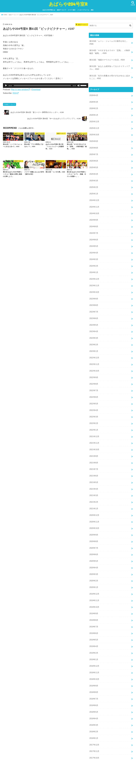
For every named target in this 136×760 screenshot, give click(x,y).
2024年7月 (93, 221)
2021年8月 (93, 439)
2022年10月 (94, 352)
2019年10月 (94, 575)
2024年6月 (93, 227)
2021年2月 (93, 476)
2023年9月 (93, 283)
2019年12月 (94, 563)
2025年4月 (93, 165)
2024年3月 (93, 246)
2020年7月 (93, 520)
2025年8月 (93, 140)
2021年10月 (94, 426)
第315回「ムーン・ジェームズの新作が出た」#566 (109, 41)
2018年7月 (93, 663)
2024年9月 (93, 208)
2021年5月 (93, 457)
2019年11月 (94, 569)
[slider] (42, 85)
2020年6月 (93, 526)
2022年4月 (93, 389)
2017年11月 (94, 712)
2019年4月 (93, 613)
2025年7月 (93, 146)
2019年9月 (93, 582)
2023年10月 (94, 277)
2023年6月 (93, 302)
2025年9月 (93, 134)
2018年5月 (93, 675)
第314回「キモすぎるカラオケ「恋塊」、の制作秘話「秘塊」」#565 (109, 48)
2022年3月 (93, 395)
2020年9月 (93, 507)
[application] (45, 85)
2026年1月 (93, 109)
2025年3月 (93, 171)
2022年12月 (94, 339)
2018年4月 (93, 681)
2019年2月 (93, 619)
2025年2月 (93, 177)
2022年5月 (93, 383)
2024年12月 (94, 190)
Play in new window (19, 89)
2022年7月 (93, 370)
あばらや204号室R (68, 4)
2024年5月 (93, 233)
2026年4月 (93, 90)
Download (36, 89)
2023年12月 (94, 264)
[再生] (6, 85)
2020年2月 (93, 551)
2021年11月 (94, 420)
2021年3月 (93, 470)
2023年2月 (93, 327)
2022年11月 (94, 345)
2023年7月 (93, 296)
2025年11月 (94, 121)
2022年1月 (93, 408)
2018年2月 (93, 694)
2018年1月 (93, 700)
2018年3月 (93, 687)
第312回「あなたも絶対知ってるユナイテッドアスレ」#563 (109, 63)
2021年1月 (93, 482)
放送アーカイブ (61, 10)
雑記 (92, 10)
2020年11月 (94, 495)
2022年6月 (93, 376)
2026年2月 (93, 103)
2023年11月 (94, 271)
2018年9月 (93, 650)
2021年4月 (93, 464)
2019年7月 (93, 594)
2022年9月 (93, 358)
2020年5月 (93, 532)
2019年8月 (93, 588)
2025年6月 (93, 152)
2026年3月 (93, 96)
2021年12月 (94, 414)
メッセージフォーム (83, 10)
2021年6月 (93, 451)
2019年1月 (93, 625)
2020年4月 (93, 538)
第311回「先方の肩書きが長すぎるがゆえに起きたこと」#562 (109, 72)
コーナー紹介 (72, 10)
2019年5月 (93, 607)
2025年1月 (93, 184)
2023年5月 (93, 308)
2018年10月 (94, 644)
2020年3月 (93, 544)
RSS (15, 93)
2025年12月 (94, 115)
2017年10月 (94, 719)
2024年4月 (93, 240)
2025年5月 (93, 159)
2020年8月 (93, 513)
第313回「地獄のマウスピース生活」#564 (106, 56)
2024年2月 (93, 252)
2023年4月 (93, 314)
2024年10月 (94, 202)
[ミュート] (78, 85)
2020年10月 (94, 501)
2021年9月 (93, 432)
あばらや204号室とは (49, 10)
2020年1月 (93, 557)
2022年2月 (93, 401)
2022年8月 (93, 364)
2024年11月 (94, 196)
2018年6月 (93, 669)
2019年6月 (93, 600)
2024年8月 (93, 215)
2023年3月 (93, 320)
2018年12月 (94, 631)
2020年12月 (94, 488)
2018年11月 (94, 638)
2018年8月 (93, 656)
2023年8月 (93, 289)
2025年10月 (94, 128)
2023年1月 (93, 333)
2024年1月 (93, 258)
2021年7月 (93, 445)
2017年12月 (94, 706)
